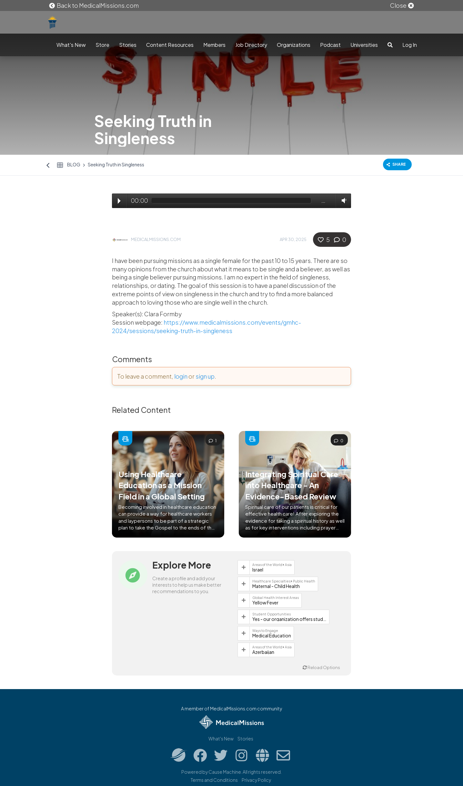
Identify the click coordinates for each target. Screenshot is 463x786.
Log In (409, 44)
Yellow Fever (265, 602)
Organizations (293, 44)
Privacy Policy (256, 780)
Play (119, 201)
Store (102, 44)
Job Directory (251, 44)
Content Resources (170, 44)
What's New (71, 44)
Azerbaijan (263, 652)
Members (214, 44)
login (180, 376)
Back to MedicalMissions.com (93, 5)
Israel (257, 569)
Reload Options (321, 667)
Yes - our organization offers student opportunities (289, 619)
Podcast (330, 44)
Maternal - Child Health (276, 586)
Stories (127, 44)
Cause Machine (224, 772)
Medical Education (271, 635)
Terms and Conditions (214, 780)
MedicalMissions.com (156, 239)
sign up (205, 376)
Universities (364, 44)
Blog (73, 164)
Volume (343, 200)
